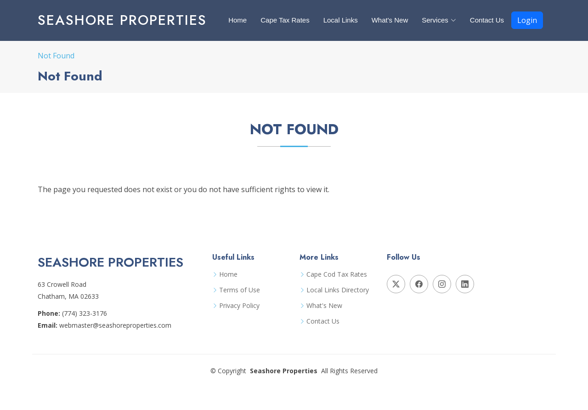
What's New (390, 20)
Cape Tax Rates (284, 20)
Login (527, 20)
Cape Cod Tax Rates (336, 274)
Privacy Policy (239, 305)
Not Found (56, 56)
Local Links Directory (337, 290)
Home (237, 20)
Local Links (340, 20)
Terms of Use (239, 290)
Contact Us (487, 20)
